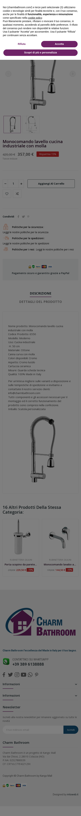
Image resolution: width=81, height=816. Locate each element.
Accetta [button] (59, 44)
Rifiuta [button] (22, 44)
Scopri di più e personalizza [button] (40, 52)
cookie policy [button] (35, 17)
